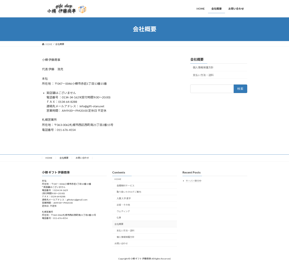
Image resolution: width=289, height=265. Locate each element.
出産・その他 (123, 204)
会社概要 (197, 59)
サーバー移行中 (193, 180)
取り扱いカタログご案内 (129, 191)
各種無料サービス (125, 185)
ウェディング (123, 211)
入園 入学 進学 (124, 198)
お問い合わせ (82, 157)
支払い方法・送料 (203, 74)
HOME (48, 157)
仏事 (119, 217)
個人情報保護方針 (203, 67)
